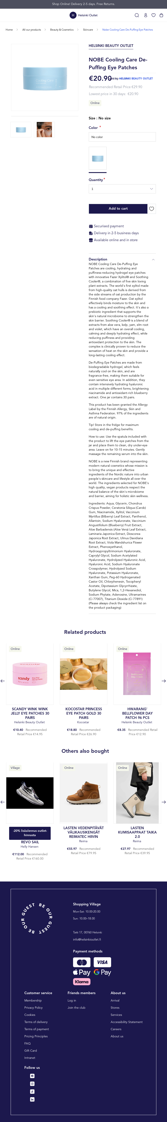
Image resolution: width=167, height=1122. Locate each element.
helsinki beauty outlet (136, 78)
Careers (116, 1029)
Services (116, 1015)
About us (117, 1036)
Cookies (29, 1015)
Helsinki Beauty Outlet (30, 716)
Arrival (115, 1000)
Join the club (76, 1007)
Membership (33, 1000)
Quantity (96, 180)
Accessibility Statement (127, 1022)
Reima (83, 835)
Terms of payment (36, 1029)
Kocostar (83, 716)
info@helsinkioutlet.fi (87, 939)
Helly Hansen (30, 844)
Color (94, 128)
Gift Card (30, 1050)
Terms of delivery (36, 1022)
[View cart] (161, 15)
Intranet (29, 1057)
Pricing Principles (36, 1036)
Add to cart (118, 209)
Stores (115, 1007)
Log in (72, 1000)
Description (122, 259)
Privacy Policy (33, 1007)
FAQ (27, 1043)
